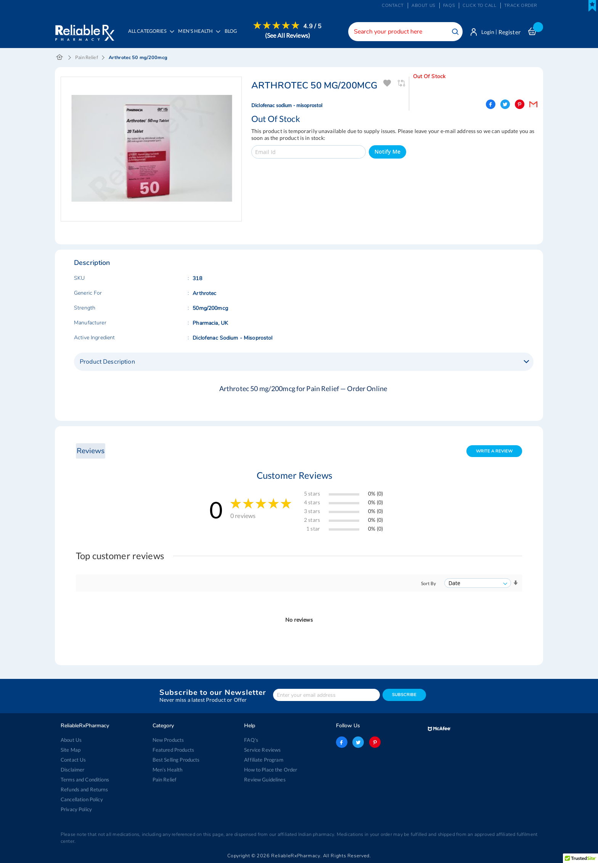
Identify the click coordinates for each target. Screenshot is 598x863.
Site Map (70, 750)
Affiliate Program (263, 760)
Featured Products (173, 750)
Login (486, 32)
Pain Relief (86, 58)
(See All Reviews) (288, 35)
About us (424, 5)
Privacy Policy (76, 809)
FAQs (449, 5)
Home (59, 58)
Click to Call (479, 5)
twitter (358, 742)
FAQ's (251, 740)
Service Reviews (262, 750)
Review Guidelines (264, 779)
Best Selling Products (176, 760)
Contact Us (73, 760)
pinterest (374, 742)
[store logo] (84, 30)
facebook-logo (341, 742)
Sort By (428, 584)
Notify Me (387, 152)
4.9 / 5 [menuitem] (313, 26)
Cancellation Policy (82, 799)
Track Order (520, 5)
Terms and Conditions (85, 779)
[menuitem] (198, 37)
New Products (168, 740)
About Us (71, 740)
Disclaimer (72, 770)
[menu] (223, 36)
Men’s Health (168, 770)
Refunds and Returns (84, 789)
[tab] (304, 362)
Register (509, 32)
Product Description (107, 362)
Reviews (90, 451)
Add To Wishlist (387, 83)
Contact (393, 5)
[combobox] (404, 31)
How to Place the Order (270, 770)
